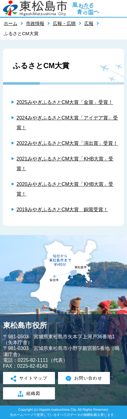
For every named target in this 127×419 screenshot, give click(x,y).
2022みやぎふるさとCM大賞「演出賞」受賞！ (67, 143)
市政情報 (35, 23)
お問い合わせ (84, 379)
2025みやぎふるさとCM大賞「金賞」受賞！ (64, 102)
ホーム (10, 23)
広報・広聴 (64, 23)
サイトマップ (29, 379)
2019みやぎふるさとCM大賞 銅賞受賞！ (62, 209)
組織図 (29, 394)
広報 (88, 23)
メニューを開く (119, 8)
